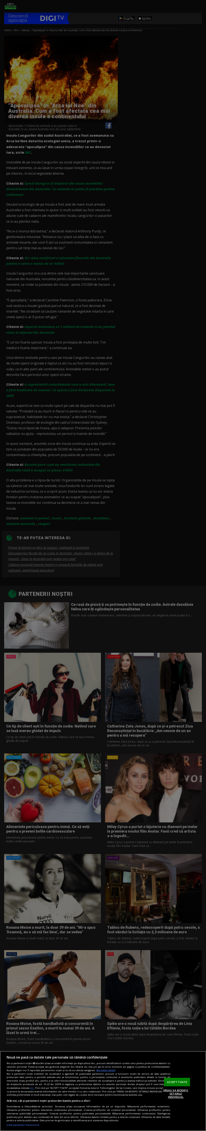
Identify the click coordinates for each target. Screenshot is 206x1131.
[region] (103, 1091)
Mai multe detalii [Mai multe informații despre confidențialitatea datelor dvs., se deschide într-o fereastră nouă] (105, 1070)
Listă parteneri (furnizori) (23, 1124)
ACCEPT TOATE (177, 1082)
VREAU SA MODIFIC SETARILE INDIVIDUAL (175, 1093)
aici (32, 1088)
